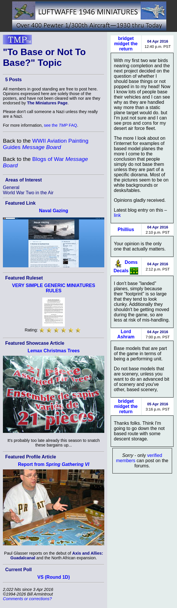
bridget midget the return (126, 43)
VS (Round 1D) (53, 577)
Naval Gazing (53, 210)
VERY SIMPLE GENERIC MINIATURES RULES (53, 288)
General (11, 187)
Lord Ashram (126, 334)
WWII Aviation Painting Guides (45, 144)
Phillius (126, 229)
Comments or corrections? (27, 598)
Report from (53, 464)
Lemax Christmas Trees (54, 350)
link (117, 215)
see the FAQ (60, 125)
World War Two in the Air (28, 192)
